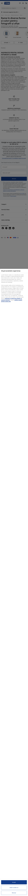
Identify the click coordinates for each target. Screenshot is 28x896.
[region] (14, 582)
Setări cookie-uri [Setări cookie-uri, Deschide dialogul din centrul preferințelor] (14, 887)
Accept (14, 882)
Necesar (14, 892)
